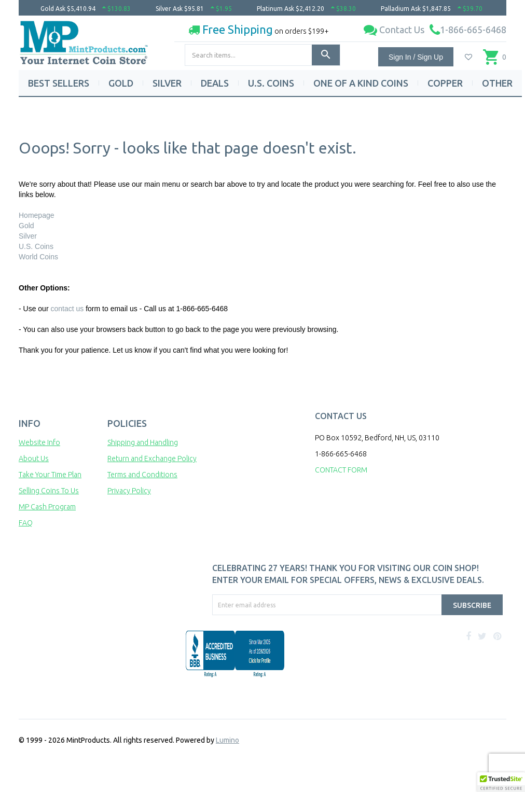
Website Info (39, 442)
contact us (67, 308)
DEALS (215, 83)
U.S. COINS (271, 83)
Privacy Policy (129, 491)
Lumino (227, 740)
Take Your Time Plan (50, 474)
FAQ (26, 523)
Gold (26, 225)
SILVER (167, 83)
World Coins (38, 257)
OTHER (497, 83)
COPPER (445, 83)
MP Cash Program (47, 507)
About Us (34, 458)
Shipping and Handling (142, 442)
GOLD (120, 83)
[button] (501, 782)
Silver (28, 236)
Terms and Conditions (142, 474)
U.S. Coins (36, 246)
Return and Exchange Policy (152, 458)
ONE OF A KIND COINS (360, 83)
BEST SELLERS (58, 83)
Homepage (36, 215)
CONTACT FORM (341, 470)
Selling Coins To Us (49, 491)
